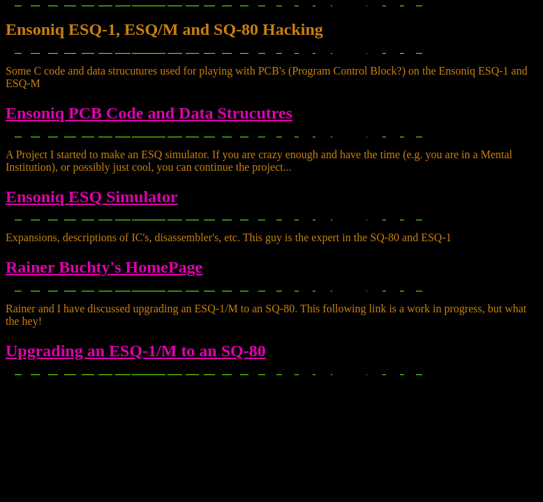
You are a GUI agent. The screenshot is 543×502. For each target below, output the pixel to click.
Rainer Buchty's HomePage (104, 267)
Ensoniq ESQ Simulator (92, 197)
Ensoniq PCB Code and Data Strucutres (149, 113)
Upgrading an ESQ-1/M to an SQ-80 (136, 351)
